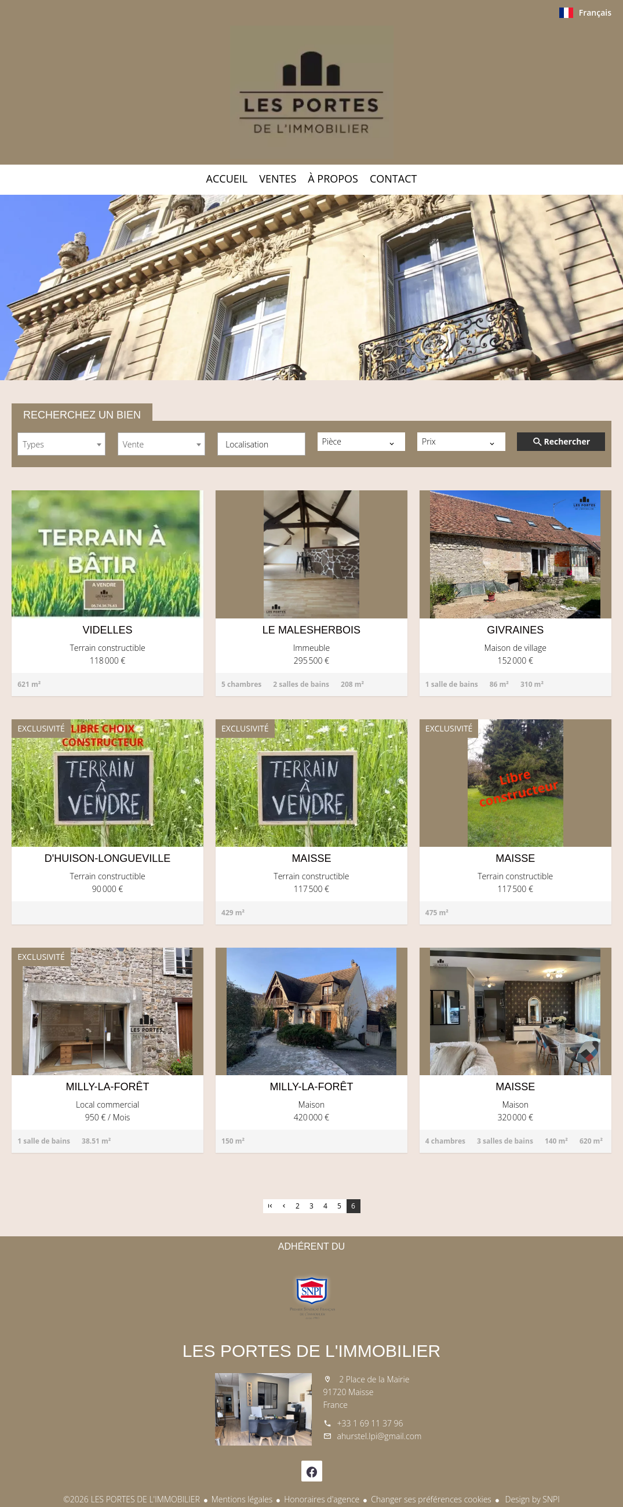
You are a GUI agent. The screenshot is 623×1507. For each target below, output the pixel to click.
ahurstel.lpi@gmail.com (379, 1436)
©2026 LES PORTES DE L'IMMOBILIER (131, 1499)
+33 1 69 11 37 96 (370, 1423)
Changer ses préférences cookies (431, 1499)
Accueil (312, 92)
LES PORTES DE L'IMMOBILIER (311, 1350)
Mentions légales (242, 1499)
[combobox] (61, 444)
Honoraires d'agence (321, 1499)
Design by (531, 1499)
